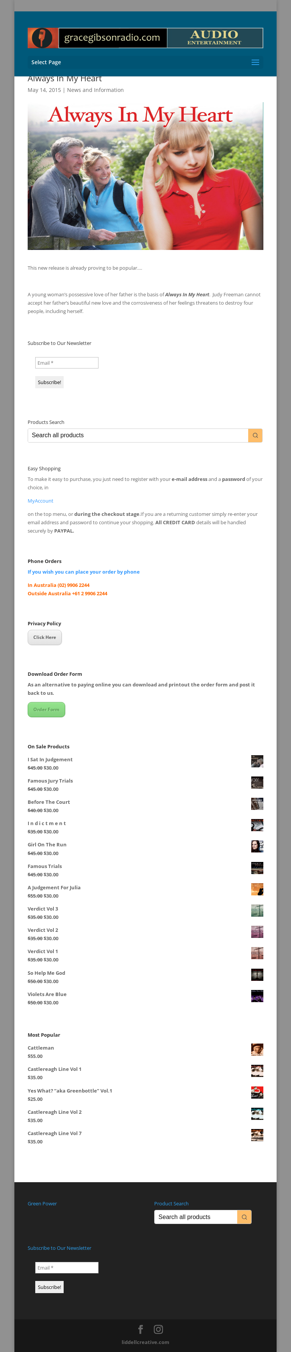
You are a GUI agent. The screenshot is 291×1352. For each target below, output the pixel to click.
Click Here (44, 637)
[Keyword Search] (138, 435)
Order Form (46, 709)
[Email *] (67, 362)
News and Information (95, 89)
